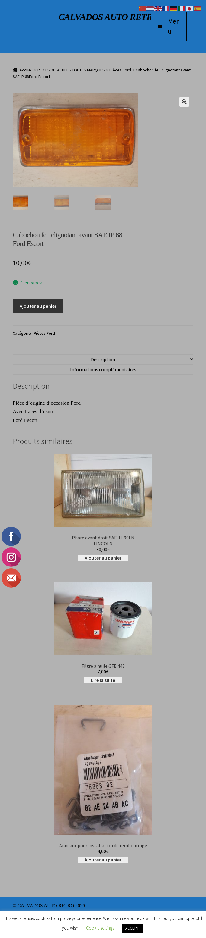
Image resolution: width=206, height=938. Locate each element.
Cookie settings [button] (100, 928)
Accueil (26, 70)
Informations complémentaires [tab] (103, 369)
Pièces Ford (120, 70)
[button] (184, 102)
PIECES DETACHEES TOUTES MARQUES (71, 70)
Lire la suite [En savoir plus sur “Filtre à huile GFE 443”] (103, 680)
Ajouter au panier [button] (103, 558)
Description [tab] (103, 359)
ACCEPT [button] (132, 928)
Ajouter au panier (38, 306)
